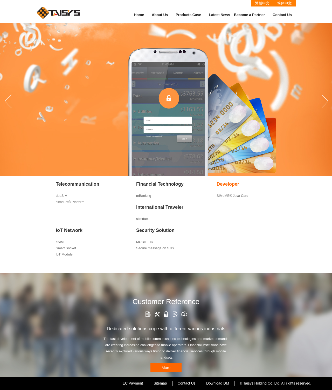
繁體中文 (262, 3)
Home (139, 15)
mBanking (143, 196)
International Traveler (159, 207)
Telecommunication (77, 184)
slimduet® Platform (70, 202)
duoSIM (61, 196)
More (166, 367)
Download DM (217, 383)
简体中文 (284, 3)
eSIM (60, 242)
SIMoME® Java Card (232, 196)
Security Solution (155, 230)
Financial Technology (160, 184)
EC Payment (133, 383)
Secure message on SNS (155, 248)
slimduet (142, 219)
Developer (228, 184)
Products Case (188, 15)
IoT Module (64, 254)
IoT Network (69, 230)
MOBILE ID (144, 242)
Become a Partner (249, 15)
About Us (160, 15)
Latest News (219, 15)
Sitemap (160, 383)
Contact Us (282, 15)
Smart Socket (66, 248)
